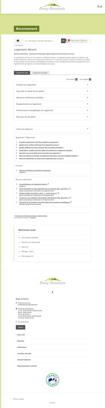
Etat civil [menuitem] (20, 335)
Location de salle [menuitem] (23, 353)
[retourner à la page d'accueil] (52, 6)
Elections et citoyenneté (29, 242)
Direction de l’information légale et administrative (31, 216)
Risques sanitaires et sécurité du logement (35, 170)
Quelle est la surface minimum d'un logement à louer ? (39, 145)
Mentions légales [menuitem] (18, 399)
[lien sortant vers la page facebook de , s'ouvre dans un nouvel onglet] (52, 292)
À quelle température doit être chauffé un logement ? (39, 142)
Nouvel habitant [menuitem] (23, 360)
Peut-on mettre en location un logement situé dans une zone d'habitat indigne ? (48, 156)
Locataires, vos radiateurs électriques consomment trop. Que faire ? (45, 198)
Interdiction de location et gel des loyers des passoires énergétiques (45, 202)
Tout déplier (85, 79)
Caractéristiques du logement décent (34, 184)
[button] (52, 85)
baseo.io (33, 217)
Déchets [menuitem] (20, 341)
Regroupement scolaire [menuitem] (26, 366)
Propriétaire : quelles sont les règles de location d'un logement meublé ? (45, 150)
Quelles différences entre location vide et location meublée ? (41, 148)
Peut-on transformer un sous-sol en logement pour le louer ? (41, 158)
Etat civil (23, 247)
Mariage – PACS (26, 251)
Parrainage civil (25, 256)
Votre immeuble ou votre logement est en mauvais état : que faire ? (45, 189)
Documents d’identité (28, 238)
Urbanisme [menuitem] (21, 347)
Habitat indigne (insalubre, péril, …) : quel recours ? (39, 193)
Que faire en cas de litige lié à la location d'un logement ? (40, 153)
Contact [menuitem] (52, 402)
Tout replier (71, 79)
